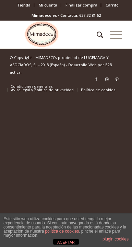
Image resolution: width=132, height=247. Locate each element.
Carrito (112, 5)
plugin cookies (116, 239)
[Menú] (112, 34)
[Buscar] (96, 34)
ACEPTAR (66, 242)
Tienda (24, 5)
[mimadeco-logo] (55, 34)
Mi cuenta (48, 5)
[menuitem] (24, 5)
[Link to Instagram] (106, 79)
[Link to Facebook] (96, 79)
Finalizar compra (81, 5)
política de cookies (62, 231)
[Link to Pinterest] (117, 79)
